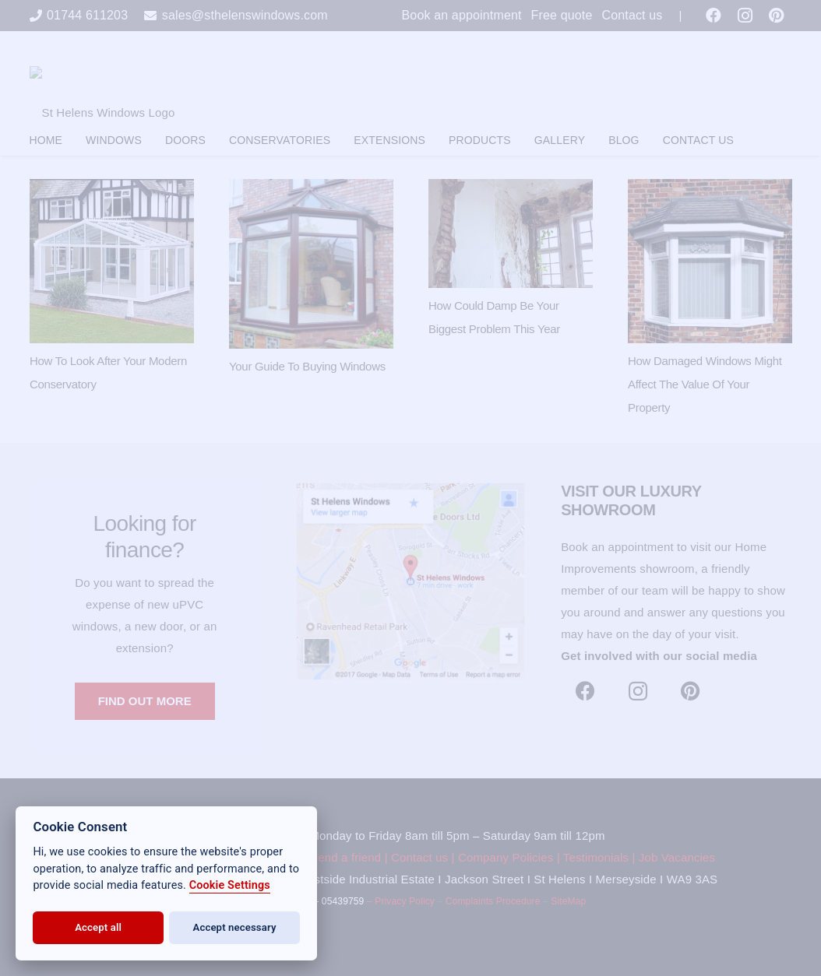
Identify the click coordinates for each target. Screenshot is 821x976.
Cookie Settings (229, 885)
